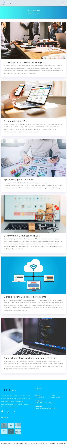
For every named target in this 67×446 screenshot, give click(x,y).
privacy (59, 444)
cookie (64, 444)
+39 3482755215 (39, 397)
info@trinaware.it (56, 397)
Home (30, 14)
